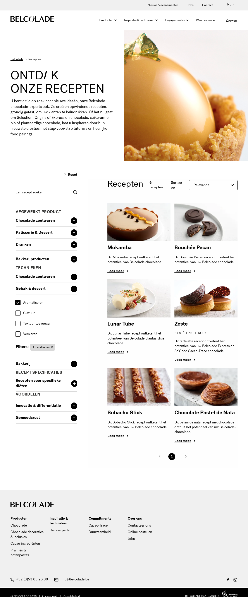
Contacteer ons (139, 525)
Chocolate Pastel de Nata (204, 412)
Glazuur (29, 313)
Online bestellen (140, 532)
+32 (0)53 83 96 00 (29, 579)
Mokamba (119, 247)
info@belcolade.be (71, 579)
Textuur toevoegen (37, 323)
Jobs (190, 5)
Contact (207, 5)
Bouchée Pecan (192, 247)
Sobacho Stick (124, 412)
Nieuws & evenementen (163, 5)
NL (231, 4)
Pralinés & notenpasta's (19, 552)
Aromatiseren (33, 302)
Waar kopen (204, 20)
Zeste (181, 323)
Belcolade (16, 59)
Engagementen (175, 20)
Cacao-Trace (98, 525)
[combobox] (46, 192)
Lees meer (115, 271)
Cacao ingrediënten (25, 543)
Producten (106, 20)
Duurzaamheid (100, 532)
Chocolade (18, 525)
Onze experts (59, 530)
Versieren (30, 334)
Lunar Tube (120, 323)
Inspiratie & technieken (139, 20)
